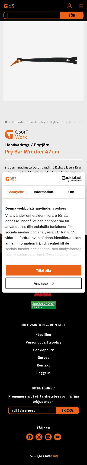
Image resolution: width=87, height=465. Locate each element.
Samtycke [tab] (15, 192)
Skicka (67, 410)
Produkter (18, 122)
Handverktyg (37, 122)
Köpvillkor (43, 334)
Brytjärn (55, 122)
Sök (71, 15)
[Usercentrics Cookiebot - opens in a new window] (62, 179)
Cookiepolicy (43, 350)
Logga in (43, 373)
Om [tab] (71, 192)
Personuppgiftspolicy (43, 342)
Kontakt (43, 365)
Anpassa (44, 283)
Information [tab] (43, 192)
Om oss (43, 357)
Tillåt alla (43, 270)
